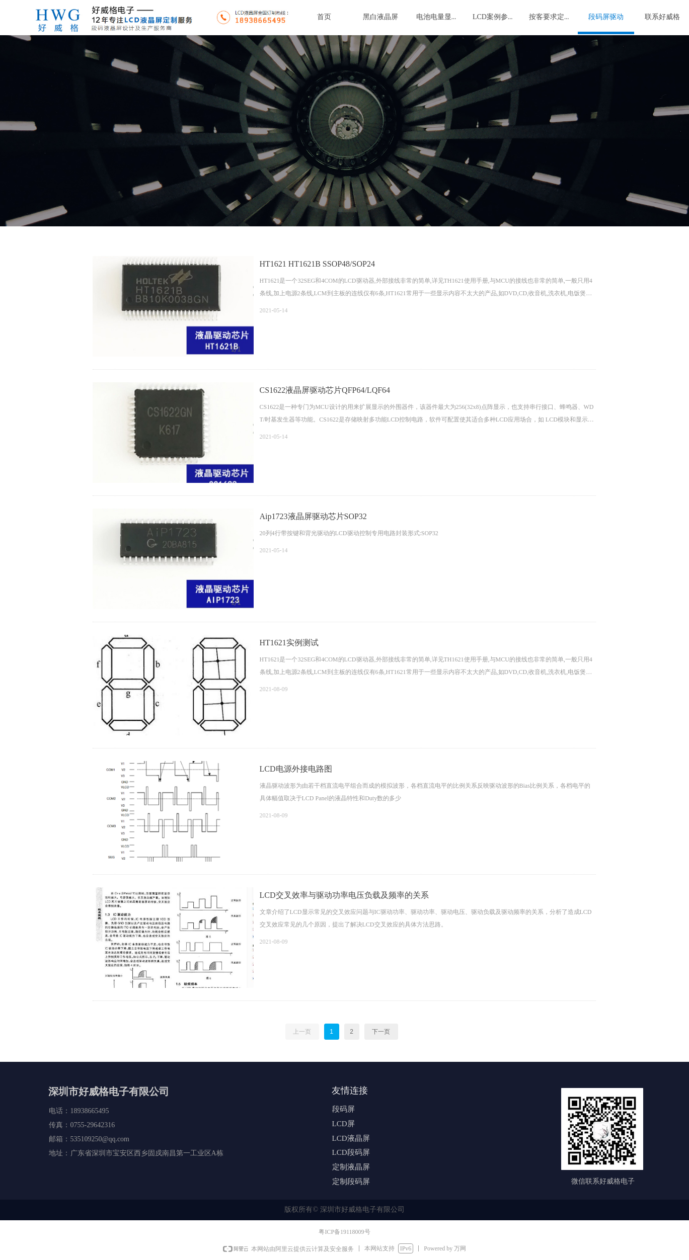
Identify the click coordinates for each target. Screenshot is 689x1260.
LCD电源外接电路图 (296, 769)
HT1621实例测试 (289, 642)
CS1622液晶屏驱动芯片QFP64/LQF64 (325, 390)
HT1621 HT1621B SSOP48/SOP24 (317, 264)
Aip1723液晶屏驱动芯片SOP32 (313, 516)
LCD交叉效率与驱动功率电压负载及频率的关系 (344, 895)
